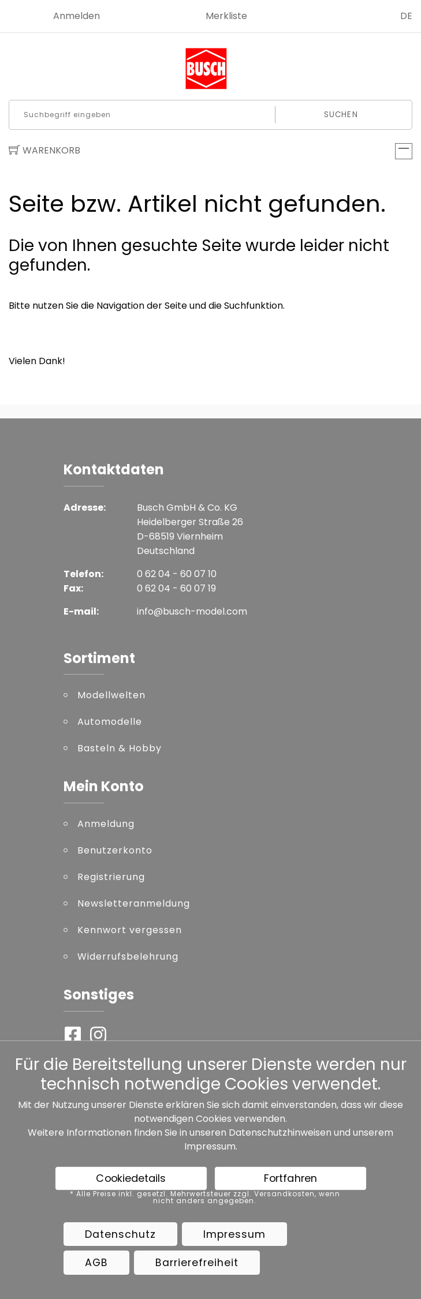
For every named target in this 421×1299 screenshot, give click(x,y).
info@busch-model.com (192, 611)
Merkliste (226, 16)
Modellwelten (111, 695)
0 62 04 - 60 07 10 (177, 574)
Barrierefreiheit (197, 1263)
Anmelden (76, 16)
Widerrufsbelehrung (127, 956)
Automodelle (109, 721)
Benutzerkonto (114, 850)
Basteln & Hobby (119, 748)
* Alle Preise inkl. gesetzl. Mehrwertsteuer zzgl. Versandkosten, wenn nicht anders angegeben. (205, 1197)
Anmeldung (106, 823)
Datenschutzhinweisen (280, 1132)
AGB (96, 1263)
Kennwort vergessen (129, 930)
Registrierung (111, 877)
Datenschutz (120, 1234)
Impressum (210, 1146)
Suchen (341, 114)
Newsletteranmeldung (133, 903)
